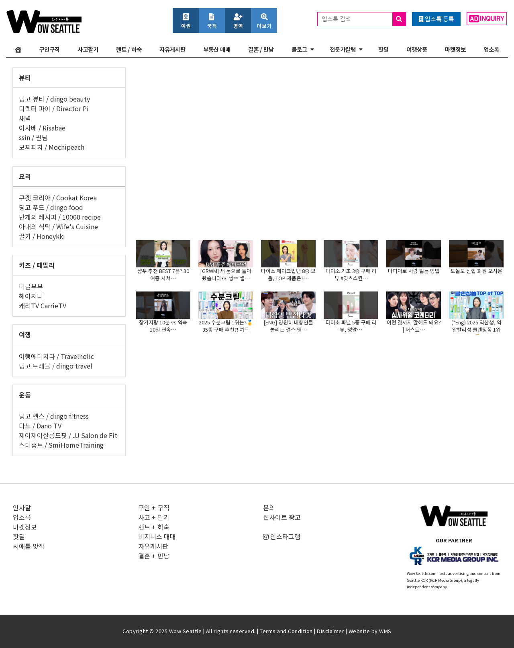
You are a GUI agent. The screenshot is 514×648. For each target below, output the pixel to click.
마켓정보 (455, 49)
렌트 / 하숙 (129, 49)
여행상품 (416, 49)
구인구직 (49, 49)
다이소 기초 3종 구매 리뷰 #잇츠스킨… (351, 274)
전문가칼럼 (343, 49)
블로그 (299, 49)
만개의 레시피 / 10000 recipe (60, 217)
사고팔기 (88, 49)
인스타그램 (281, 536)
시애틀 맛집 (29, 546)
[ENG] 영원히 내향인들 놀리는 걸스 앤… (288, 325)
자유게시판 (172, 49)
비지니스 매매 (157, 536)
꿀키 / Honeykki (42, 236)
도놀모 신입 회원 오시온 (476, 271)
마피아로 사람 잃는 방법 (414, 271)
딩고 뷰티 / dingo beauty (54, 99)
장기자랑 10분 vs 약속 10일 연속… (163, 325)
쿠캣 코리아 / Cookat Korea (58, 197)
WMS (385, 631)
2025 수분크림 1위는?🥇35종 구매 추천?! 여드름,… (226, 329)
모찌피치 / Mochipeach (51, 147)
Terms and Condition (286, 631)
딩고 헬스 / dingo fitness (54, 416)
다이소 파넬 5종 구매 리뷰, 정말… (351, 325)
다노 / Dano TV (40, 425)
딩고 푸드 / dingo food (51, 207)
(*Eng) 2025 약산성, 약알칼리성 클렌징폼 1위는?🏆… (476, 329)
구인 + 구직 (153, 507)
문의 (269, 507)
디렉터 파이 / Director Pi (54, 108)
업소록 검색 (364, 19)
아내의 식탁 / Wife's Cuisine (58, 226)
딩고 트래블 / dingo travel (55, 366)
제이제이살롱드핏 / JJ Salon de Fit (68, 435)
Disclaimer (330, 631)
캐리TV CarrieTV (42, 305)
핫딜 (383, 49)
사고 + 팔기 (153, 517)
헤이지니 (31, 296)
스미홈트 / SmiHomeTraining (61, 445)
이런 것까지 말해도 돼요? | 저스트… (414, 325)
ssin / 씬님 (33, 137)
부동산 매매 (216, 49)
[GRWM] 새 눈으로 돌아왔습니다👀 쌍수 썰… (225, 274)
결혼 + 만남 (153, 555)
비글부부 (31, 286)
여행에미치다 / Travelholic (56, 356)
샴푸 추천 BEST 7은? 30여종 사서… (163, 274)
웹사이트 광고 (282, 517)
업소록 (491, 49)
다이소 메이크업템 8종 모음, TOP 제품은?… (288, 274)
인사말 (22, 507)
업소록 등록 (436, 18)
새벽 (25, 118)
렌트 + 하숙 (153, 527)
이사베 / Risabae (42, 127)
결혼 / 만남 (261, 49)
